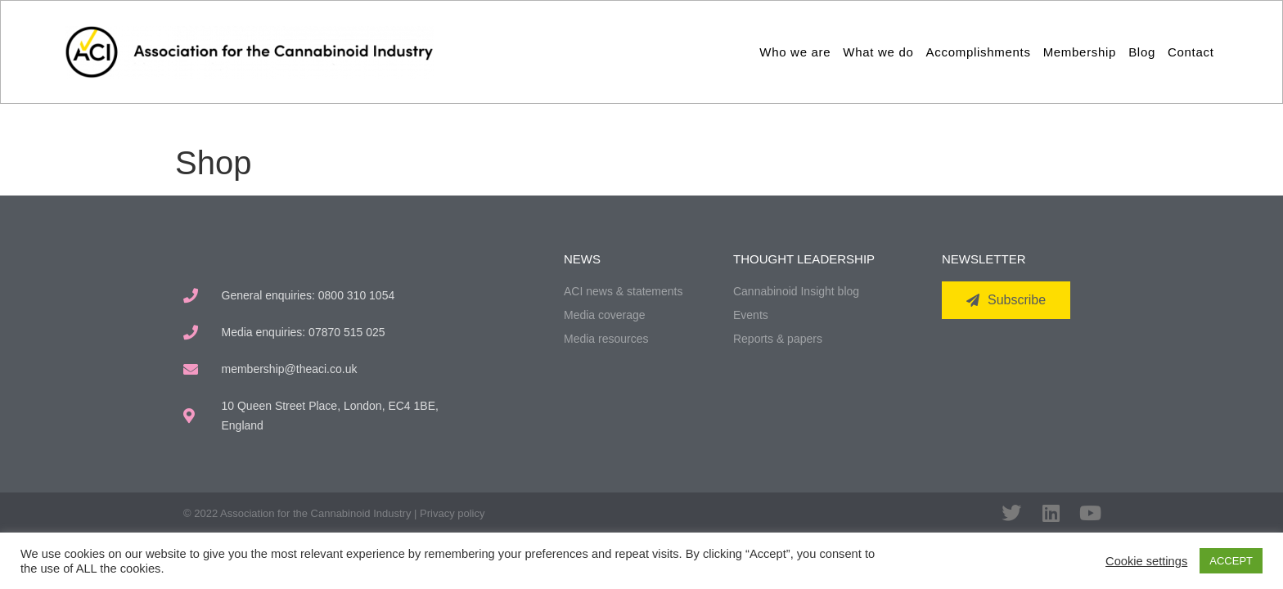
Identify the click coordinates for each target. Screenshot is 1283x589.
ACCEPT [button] (1231, 561)
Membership (1080, 52)
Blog (1141, 52)
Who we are (795, 52)
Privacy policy (452, 513)
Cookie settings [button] (1146, 561)
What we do (878, 52)
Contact (1191, 52)
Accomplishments (978, 52)
